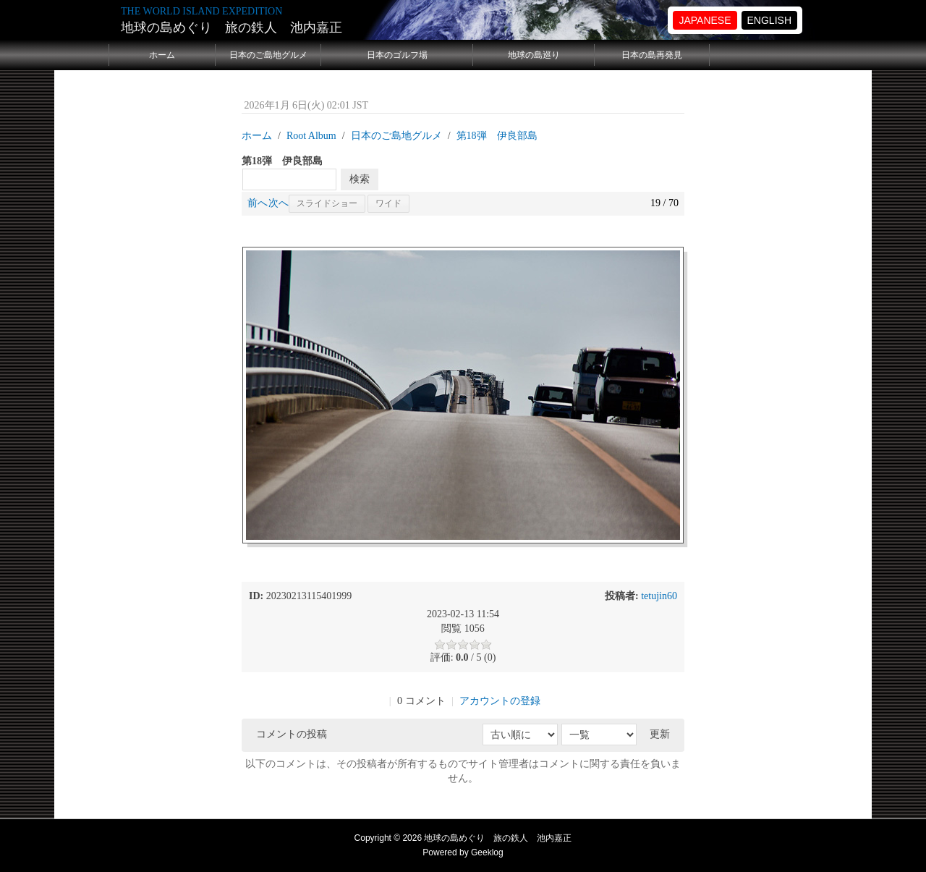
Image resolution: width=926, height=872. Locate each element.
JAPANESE (705, 20)
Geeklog (487, 852)
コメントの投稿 (291, 734)
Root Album (311, 135)
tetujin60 (659, 595)
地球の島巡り (534, 55)
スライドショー (327, 203)
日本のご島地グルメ (268, 55)
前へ (257, 203)
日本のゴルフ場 (397, 55)
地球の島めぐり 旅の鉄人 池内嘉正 (231, 27)
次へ (278, 203)
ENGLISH (769, 20)
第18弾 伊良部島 (497, 135)
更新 (660, 734)
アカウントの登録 (499, 700)
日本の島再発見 (651, 55)
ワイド (388, 203)
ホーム (162, 55)
